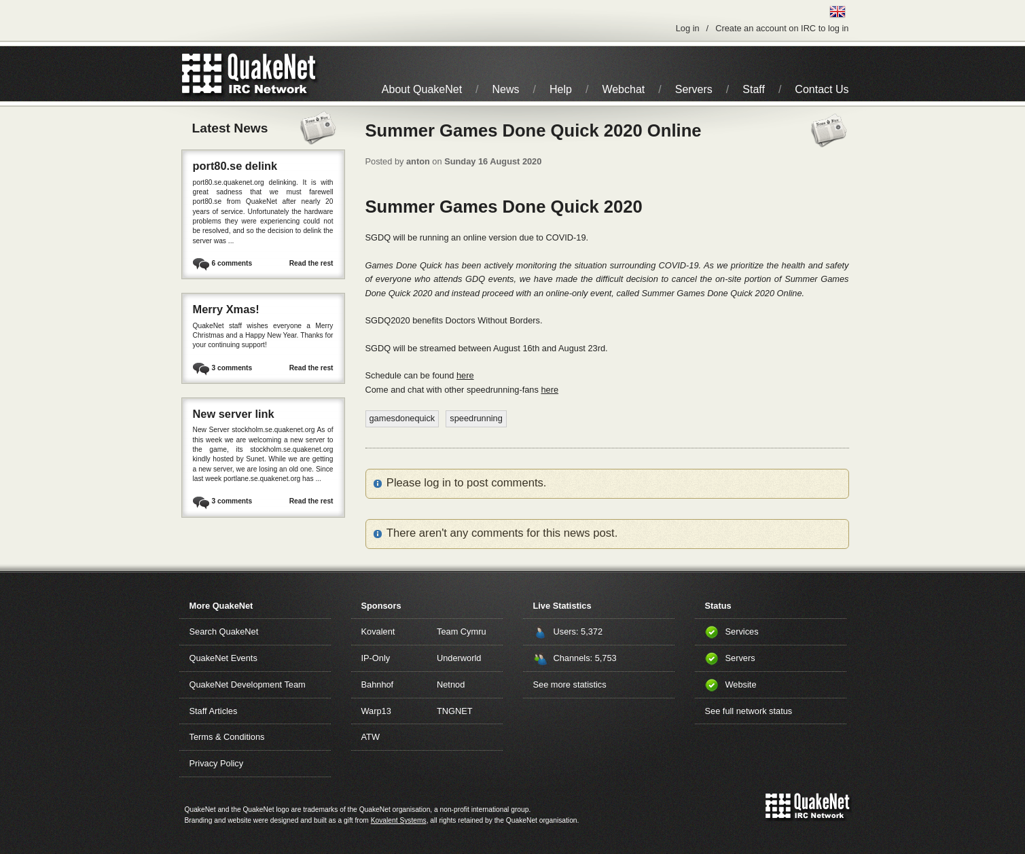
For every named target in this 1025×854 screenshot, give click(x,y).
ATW (370, 737)
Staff (753, 89)
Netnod (451, 684)
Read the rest (311, 263)
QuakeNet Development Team (248, 684)
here (465, 375)
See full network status (749, 711)
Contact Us (821, 89)
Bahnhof (377, 684)
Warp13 (376, 711)
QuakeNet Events (223, 658)
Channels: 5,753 (585, 658)
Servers (694, 89)
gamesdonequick (402, 418)
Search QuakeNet (224, 631)
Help (561, 89)
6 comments (232, 263)
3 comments (232, 368)
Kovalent (378, 631)
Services (742, 631)
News (506, 89)
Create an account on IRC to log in (781, 28)
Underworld (459, 658)
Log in (688, 28)
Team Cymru (461, 631)
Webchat (623, 89)
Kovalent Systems (399, 820)
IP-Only (376, 658)
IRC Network (273, 73)
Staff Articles (214, 711)
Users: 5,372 (578, 631)
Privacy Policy (217, 763)
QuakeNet (202, 73)
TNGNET (455, 711)
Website (741, 684)
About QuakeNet (422, 89)
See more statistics (570, 684)
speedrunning (476, 418)
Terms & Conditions (227, 737)
